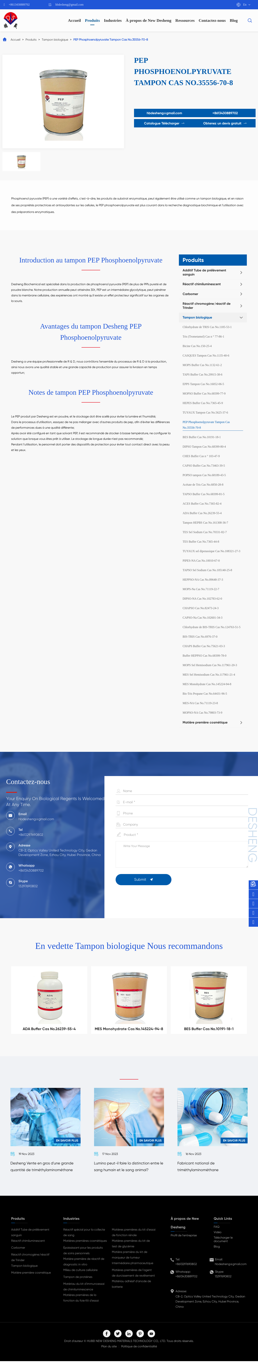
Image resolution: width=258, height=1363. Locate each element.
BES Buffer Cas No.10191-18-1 (202, 437)
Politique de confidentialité (139, 1348)
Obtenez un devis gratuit (227, 123)
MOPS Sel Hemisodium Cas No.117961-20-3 (210, 665)
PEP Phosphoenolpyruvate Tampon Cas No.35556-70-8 (110, 39)
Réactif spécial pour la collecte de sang (84, 1234)
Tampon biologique (55, 39)
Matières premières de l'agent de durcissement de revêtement (133, 1274)
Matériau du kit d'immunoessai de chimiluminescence (83, 1288)
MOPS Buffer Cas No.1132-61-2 (202, 365)
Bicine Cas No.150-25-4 (197, 346)
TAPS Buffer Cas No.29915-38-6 (202, 374)
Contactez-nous (212, 20)
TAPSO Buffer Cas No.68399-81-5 (203, 494)
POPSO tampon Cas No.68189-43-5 (204, 475)
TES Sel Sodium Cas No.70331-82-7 (205, 532)
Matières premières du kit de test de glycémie (131, 1245)
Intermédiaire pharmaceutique (132, 1265)
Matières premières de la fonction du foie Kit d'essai (81, 1299)
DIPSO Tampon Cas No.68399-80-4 (204, 446)
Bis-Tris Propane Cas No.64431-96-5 (205, 693)
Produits (92, 20)
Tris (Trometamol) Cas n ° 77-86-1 (203, 336)
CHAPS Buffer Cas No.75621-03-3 (204, 646)
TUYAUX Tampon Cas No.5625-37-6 (205, 412)
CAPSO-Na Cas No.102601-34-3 (202, 617)
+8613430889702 (19, 4)
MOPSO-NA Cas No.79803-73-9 (202, 712)
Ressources (185, 20)
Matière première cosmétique (205, 722)
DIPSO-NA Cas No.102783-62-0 (202, 598)
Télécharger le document (223, 1241)
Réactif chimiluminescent (202, 284)
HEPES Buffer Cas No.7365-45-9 (203, 403)
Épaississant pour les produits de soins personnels (83, 1252)
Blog (234, 20)
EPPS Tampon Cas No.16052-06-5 (203, 384)
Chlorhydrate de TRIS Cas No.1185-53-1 (207, 327)
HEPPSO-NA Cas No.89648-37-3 (203, 579)
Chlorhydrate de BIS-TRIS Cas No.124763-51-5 (212, 627)
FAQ (216, 1228)
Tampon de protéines (77, 1278)
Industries (113, 20)
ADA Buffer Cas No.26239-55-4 (202, 513)
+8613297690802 (186, 1266)
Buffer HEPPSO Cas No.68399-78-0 (204, 655)
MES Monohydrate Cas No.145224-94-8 (207, 684)
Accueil (74, 20)
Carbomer (190, 294)
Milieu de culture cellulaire (80, 1272)
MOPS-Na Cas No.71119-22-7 (201, 589)
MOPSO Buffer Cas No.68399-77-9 (204, 393)
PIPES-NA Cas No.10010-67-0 (201, 560)
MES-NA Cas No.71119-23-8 (200, 703)
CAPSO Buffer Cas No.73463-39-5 (204, 465)
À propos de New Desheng (148, 20)
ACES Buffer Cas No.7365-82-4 (202, 503)
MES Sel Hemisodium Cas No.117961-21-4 (209, 674)
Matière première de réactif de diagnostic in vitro (83, 1263)
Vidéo (218, 1234)
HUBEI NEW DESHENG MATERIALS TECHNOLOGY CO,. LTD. (126, 1343)
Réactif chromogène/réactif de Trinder (206, 306)
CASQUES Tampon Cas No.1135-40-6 (206, 355)
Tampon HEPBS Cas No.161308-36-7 (205, 522)
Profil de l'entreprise (184, 1237)
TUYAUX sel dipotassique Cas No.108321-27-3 (211, 551)
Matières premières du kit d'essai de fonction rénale (133, 1234)
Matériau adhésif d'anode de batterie (131, 1285)
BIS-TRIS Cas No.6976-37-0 (200, 636)
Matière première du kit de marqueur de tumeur (129, 1256)
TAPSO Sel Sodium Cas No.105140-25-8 (207, 570)
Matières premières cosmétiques (85, 1242)
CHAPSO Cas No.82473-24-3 (201, 608)
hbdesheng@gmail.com (69, 4)
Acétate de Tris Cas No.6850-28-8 (203, 484)
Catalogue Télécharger (162, 123)
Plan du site (109, 1348)
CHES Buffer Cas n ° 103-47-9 (201, 456)
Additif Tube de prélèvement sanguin (204, 272)
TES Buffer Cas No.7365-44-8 (201, 541)
